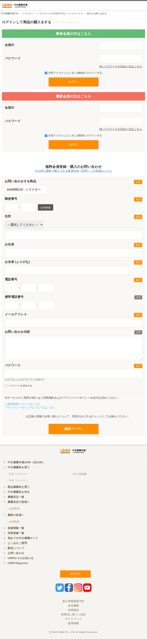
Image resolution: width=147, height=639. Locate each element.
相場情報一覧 (16, 528)
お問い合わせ (16, 553)
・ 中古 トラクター (17, 473)
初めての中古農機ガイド (23, 538)
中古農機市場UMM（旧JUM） (26, 462)
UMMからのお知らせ (21, 558)
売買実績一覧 (16, 533)
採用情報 (73, 623)
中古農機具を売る (19, 491)
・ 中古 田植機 (78, 473)
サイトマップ (73, 618)
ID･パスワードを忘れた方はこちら (120, 66)
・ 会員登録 (12, 508)
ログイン (75, 573)
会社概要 (73, 605)
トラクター (28, 13)
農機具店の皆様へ (19, 501)
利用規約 (73, 610)
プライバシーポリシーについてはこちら (30, 407)
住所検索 (46, 207)
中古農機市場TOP (10, 13)
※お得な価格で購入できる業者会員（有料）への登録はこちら (73, 170)
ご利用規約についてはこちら (23, 404)
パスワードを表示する (18, 386)
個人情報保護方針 (73, 601)
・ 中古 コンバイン (17, 480)
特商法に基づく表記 (73, 614)
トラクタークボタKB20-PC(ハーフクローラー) (60, 13)
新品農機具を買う (19, 486)
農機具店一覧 (16, 496)
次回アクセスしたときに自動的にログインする (73, 72)
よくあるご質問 (17, 543)
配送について (16, 548)
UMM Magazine (18, 563)
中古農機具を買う (19, 467)
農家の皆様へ (16, 515)
